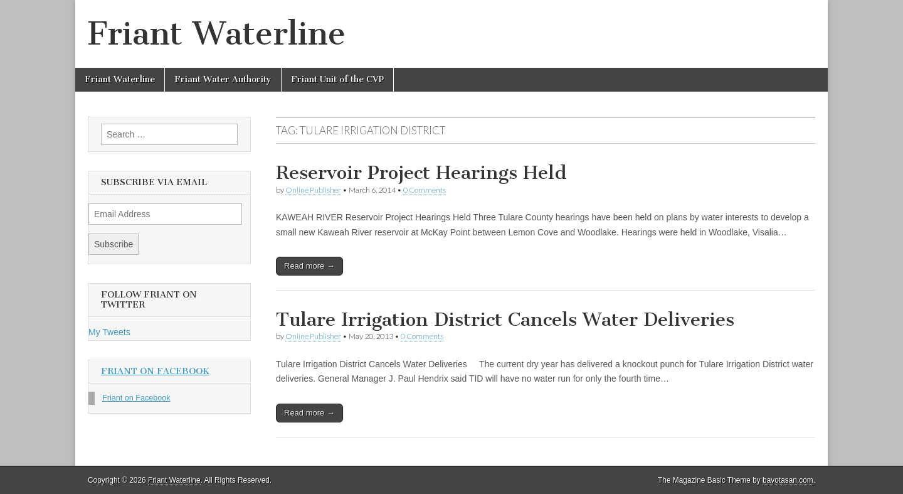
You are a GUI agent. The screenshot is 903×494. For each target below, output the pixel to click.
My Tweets (109, 332)
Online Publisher (313, 190)
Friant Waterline (217, 33)
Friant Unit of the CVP (337, 79)
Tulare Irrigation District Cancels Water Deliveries (505, 319)
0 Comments (424, 190)
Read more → (309, 266)
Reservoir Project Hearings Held (421, 172)
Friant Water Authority (223, 79)
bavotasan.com (788, 480)
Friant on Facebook (155, 371)
